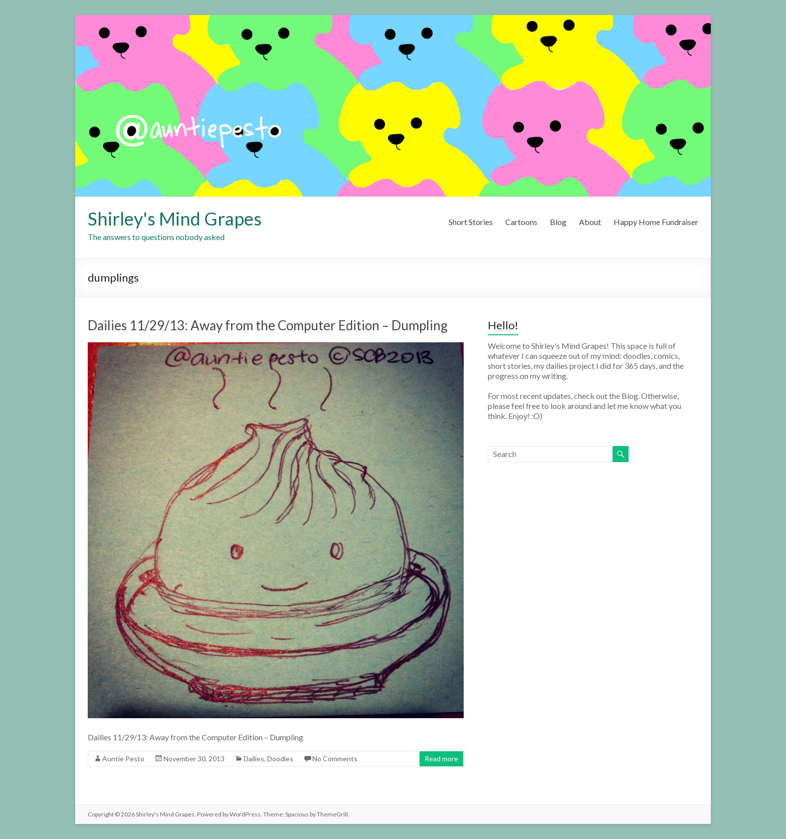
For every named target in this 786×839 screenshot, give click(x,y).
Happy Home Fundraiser (656, 222)
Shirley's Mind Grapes (175, 218)
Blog (558, 222)
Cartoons (521, 222)
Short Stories (471, 222)
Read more (441, 758)
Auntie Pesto (123, 758)
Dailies (254, 758)
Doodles (280, 758)
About (590, 222)
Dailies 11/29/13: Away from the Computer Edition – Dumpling (268, 325)
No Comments (334, 758)
